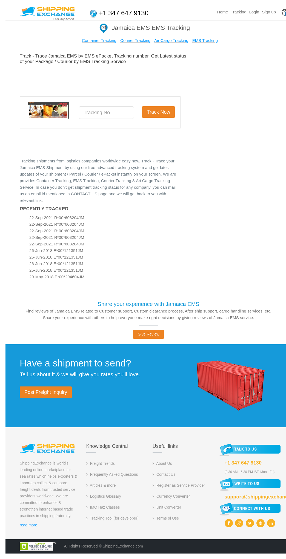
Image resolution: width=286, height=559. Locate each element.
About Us (162, 463)
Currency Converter (171, 496)
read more (28, 525)
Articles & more (101, 485)
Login (254, 12)
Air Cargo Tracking (171, 40)
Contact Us (164, 474)
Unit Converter (167, 507)
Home (222, 12)
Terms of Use (166, 518)
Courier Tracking (135, 40)
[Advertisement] (119, 79)
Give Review (148, 334)
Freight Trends (100, 463)
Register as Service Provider (179, 485)
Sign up (269, 12)
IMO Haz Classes (103, 507)
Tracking (238, 12)
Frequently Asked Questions (112, 474)
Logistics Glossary (103, 496)
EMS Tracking (205, 40)
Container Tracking (99, 40)
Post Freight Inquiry (45, 392)
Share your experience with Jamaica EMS (148, 304)
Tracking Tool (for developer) (112, 518)
